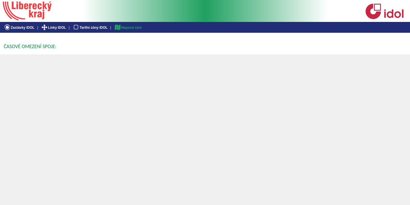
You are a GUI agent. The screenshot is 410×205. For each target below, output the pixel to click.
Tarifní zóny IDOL (90, 28)
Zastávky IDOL (18, 28)
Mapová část (128, 28)
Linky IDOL (53, 28)
